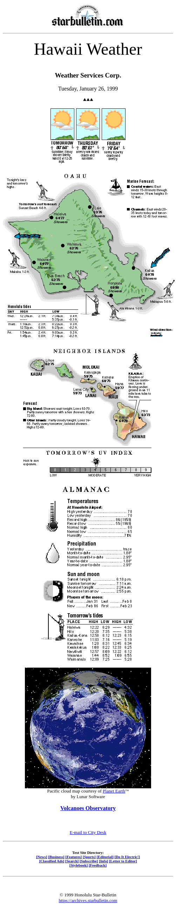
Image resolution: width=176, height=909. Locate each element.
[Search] (72, 861)
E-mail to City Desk (88, 832)
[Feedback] (98, 865)
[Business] (56, 857)
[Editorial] (104, 857)
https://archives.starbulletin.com (88, 900)
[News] (41, 857)
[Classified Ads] (51, 861)
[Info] (103, 861)
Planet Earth (114, 791)
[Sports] (89, 857)
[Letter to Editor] (123, 861)
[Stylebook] (78, 865)
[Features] (73, 857)
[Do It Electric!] (127, 857)
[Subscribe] (89, 861)
